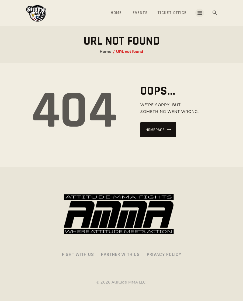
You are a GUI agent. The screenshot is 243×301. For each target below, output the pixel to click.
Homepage (155, 130)
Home (105, 51)
